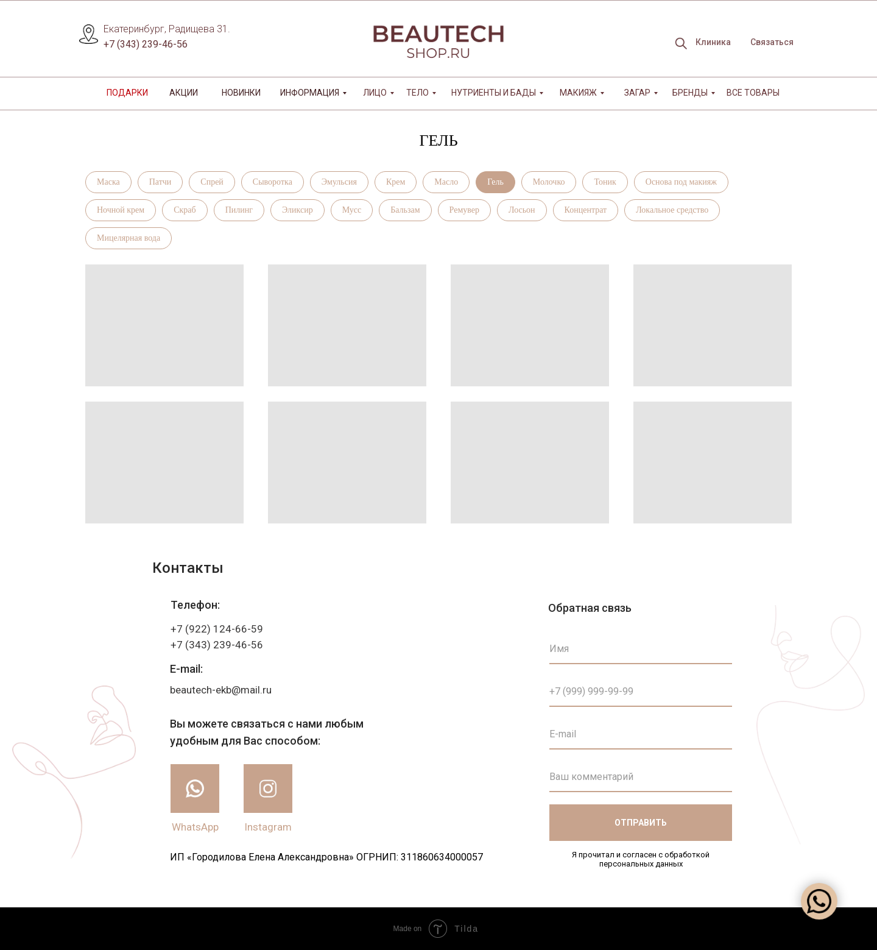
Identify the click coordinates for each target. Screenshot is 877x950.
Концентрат (586, 209)
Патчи (160, 181)
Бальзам (405, 209)
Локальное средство (672, 209)
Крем (395, 181)
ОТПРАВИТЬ (641, 823)
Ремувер (464, 209)
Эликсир (297, 209)
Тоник (605, 181)
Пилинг (239, 209)
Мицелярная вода (128, 238)
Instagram (268, 827)
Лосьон (522, 209)
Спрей (212, 181)
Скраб (184, 209)
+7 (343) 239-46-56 (146, 44)
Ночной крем (120, 209)
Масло (446, 181)
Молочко (549, 181)
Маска (108, 181)
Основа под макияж (681, 181)
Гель (495, 181)
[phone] (640, 691)
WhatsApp (195, 827)
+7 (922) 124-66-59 (217, 629)
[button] (771, 42)
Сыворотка (272, 181)
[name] (640, 649)
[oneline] (640, 777)
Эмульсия (339, 181)
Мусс (352, 209)
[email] (640, 734)
